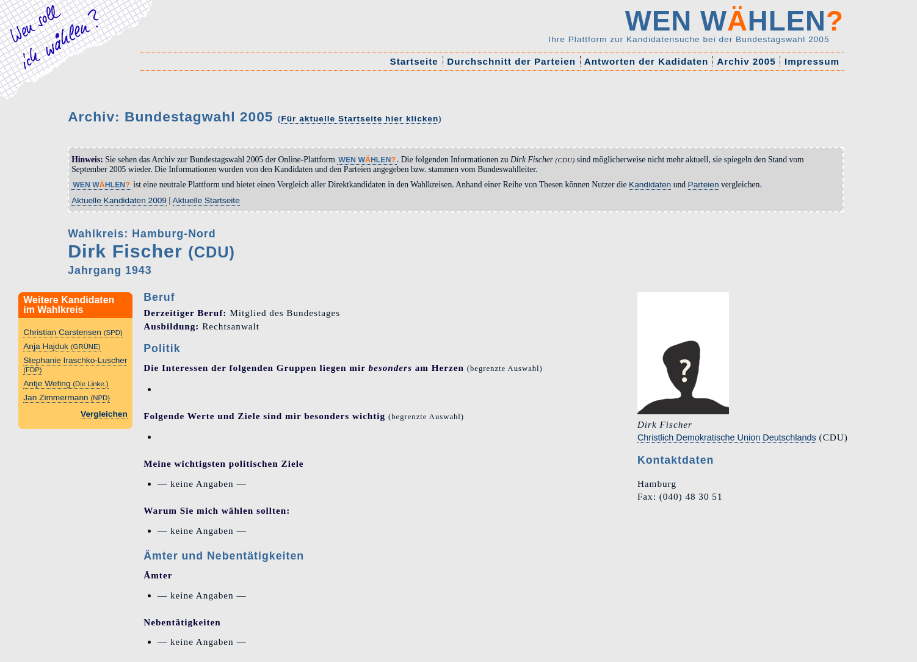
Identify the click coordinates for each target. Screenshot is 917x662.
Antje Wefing (65, 383)
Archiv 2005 (746, 61)
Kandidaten (650, 184)
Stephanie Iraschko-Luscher (75, 364)
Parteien (703, 184)
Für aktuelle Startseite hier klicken (359, 118)
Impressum (812, 61)
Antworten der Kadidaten (646, 61)
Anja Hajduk (61, 346)
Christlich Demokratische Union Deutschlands (726, 437)
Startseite (413, 61)
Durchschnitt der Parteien (511, 61)
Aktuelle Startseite (206, 200)
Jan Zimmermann (66, 397)
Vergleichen (104, 414)
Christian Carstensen (72, 332)
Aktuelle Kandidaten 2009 (119, 200)
